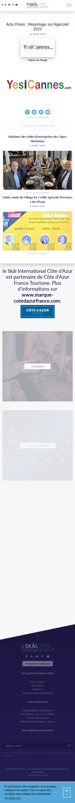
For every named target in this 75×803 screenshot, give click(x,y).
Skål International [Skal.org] (37, 692)
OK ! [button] (66, 792)
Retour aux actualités (37, 131)
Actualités (37, 685)
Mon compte (38, 681)
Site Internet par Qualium (37, 775)
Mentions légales (51, 769)
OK (69, 745)
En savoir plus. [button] (13, 798)
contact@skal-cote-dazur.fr (37, 710)
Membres (37, 689)
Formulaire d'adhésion (37, 663)
